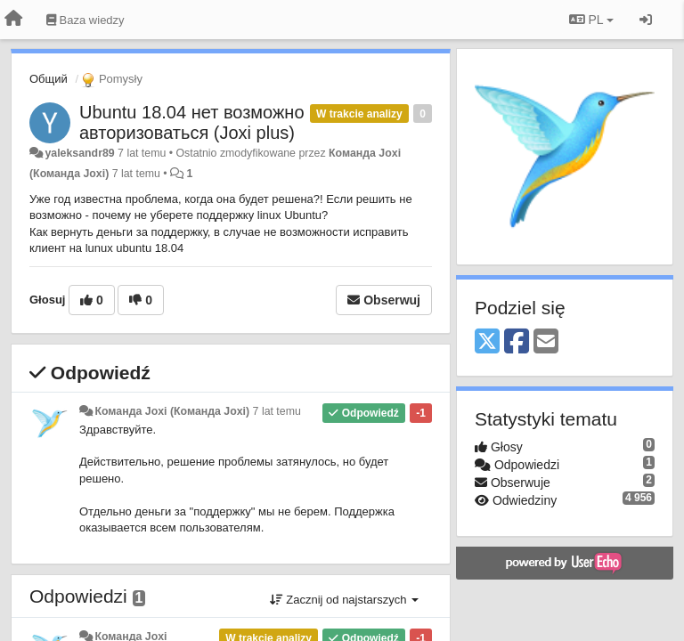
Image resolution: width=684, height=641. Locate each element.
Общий (48, 78)
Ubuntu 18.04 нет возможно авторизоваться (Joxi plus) (192, 122)
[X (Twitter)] (487, 342)
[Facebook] (516, 342)
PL (591, 19)
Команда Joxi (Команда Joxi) (171, 411)
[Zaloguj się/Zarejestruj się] (646, 19)
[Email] (545, 342)
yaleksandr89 (79, 153)
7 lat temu (277, 411)
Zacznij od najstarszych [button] (344, 599)
